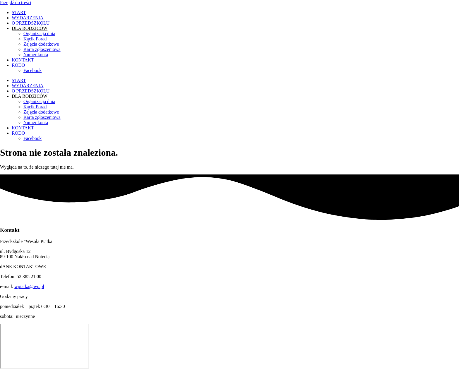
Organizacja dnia (39, 33)
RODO (18, 65)
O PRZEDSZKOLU (30, 22)
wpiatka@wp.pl (29, 286)
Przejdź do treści (15, 2)
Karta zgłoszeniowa (42, 49)
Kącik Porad (35, 38)
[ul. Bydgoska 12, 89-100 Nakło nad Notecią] (44, 346)
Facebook (32, 70)
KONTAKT (23, 59)
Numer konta (35, 54)
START (19, 12)
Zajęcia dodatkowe (41, 44)
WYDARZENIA (27, 17)
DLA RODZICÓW (29, 28)
